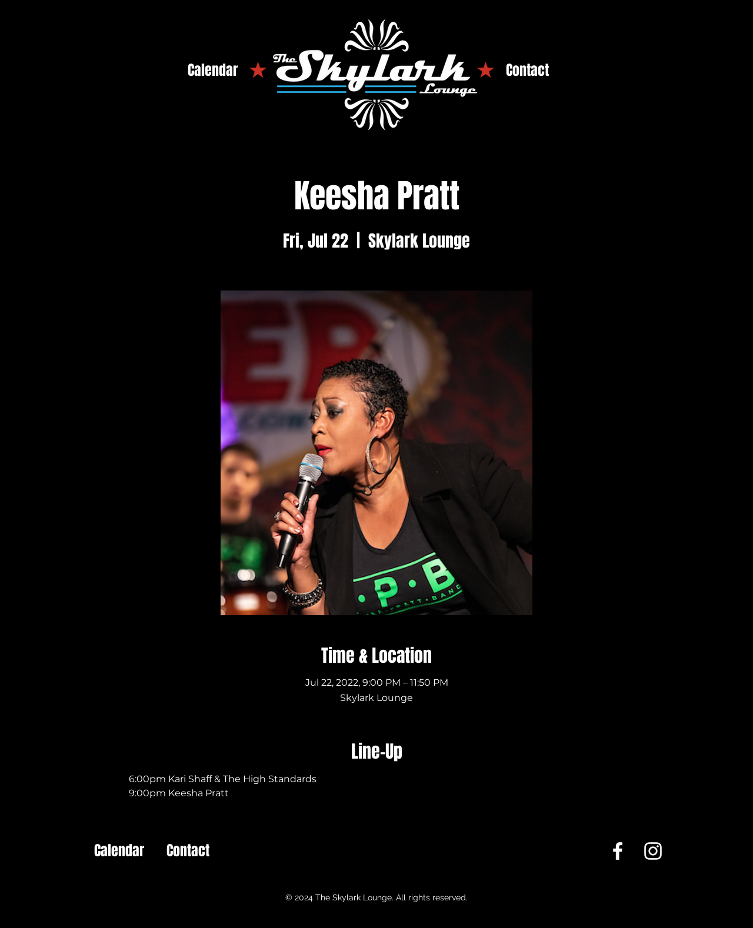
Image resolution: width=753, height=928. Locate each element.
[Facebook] (617, 851)
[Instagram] (653, 851)
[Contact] (527, 70)
